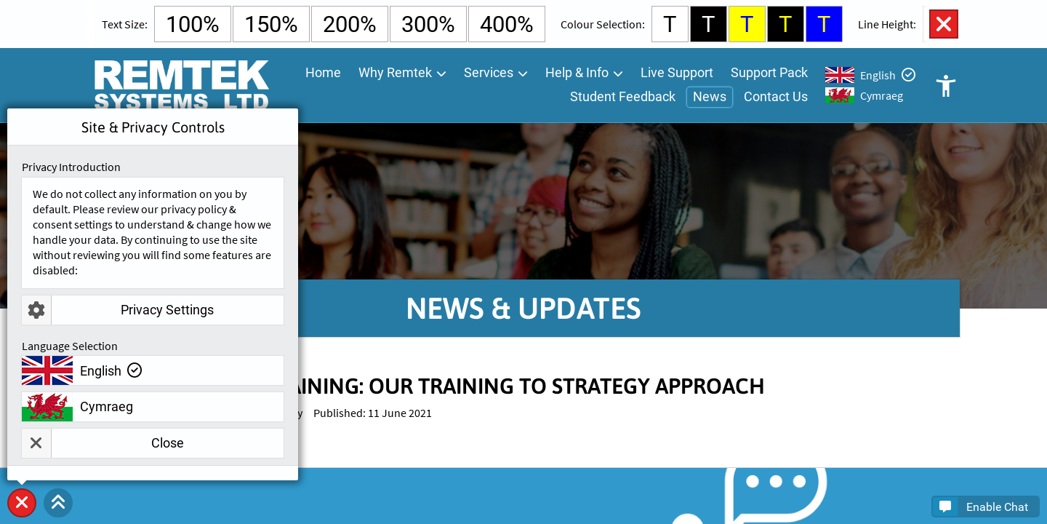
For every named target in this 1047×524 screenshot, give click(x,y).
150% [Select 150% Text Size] (271, 24)
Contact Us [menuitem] (776, 96)
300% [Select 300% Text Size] (428, 24)
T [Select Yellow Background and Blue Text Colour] (747, 24)
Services (488, 72)
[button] (58, 502)
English (878, 75)
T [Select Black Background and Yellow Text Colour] (786, 24)
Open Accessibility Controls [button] (945, 85)
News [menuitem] (709, 96)
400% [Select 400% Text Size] (507, 24)
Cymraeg (881, 95)
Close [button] (103, 443)
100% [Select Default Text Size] (193, 24)
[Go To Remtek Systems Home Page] (181, 85)
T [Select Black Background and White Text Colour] (708, 24)
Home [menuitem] (323, 72)
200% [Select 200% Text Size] (350, 24)
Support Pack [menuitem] (769, 72)
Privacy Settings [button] (118, 310)
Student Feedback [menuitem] (622, 96)
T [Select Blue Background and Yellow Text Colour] (824, 24)
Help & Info (577, 72)
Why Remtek (395, 72)
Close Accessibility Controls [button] (943, 24)
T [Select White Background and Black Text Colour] (670, 24)
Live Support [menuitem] (677, 72)
